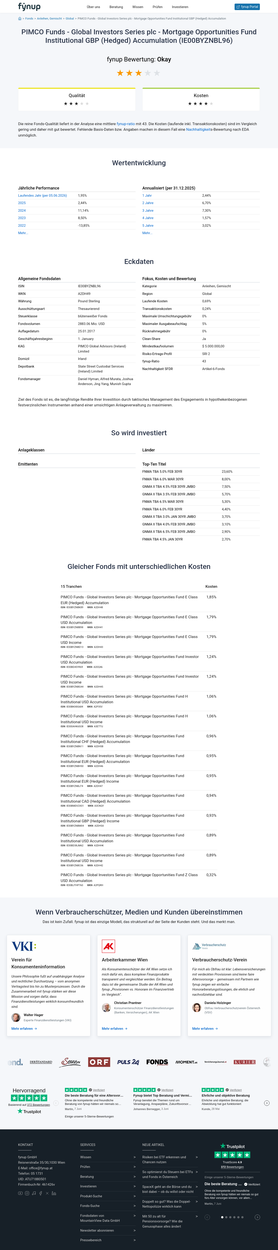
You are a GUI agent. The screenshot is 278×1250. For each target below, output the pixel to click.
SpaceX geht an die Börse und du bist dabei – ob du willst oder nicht (168, 1189)
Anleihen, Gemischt (49, 18)
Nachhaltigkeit (198, 129)
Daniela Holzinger (218, 1003)
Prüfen (158, 7)
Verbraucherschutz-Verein (219, 960)
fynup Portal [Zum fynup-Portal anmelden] (247, 7)
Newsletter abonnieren (97, 1230)
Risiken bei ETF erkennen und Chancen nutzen (164, 1159)
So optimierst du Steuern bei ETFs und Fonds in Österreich (167, 1174)
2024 (22, 211)
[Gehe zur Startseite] (29, 7)
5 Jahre (148, 226)
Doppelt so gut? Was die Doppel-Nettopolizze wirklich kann (166, 1204)
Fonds (29, 18)
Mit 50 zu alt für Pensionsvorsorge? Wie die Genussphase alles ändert (162, 1221)
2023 (22, 218)
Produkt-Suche (91, 1196)
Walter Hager (33, 1015)
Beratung (116, 7)
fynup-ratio (126, 124)
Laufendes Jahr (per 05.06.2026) (42, 196)
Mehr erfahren (22, 1029)
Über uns (93, 7)
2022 (22, 226)
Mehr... (23, 233)
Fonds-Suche (90, 1206)
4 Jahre (148, 218)
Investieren (180, 7)
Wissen (137, 7)
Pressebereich (91, 1240)
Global (70, 18)
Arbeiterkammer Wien (125, 960)
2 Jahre (148, 203)
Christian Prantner (127, 1003)
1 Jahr (147, 196)
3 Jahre (148, 211)
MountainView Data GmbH (100, 1221)
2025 (22, 203)
